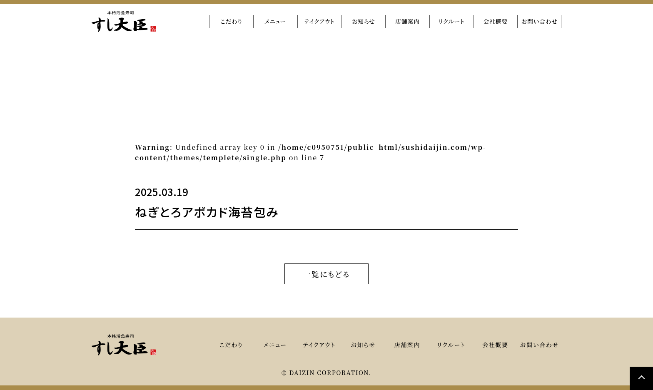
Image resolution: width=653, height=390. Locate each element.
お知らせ (363, 21)
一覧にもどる (326, 273)
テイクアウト (319, 21)
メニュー (275, 21)
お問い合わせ (539, 21)
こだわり (231, 21)
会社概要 (495, 21)
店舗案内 (407, 21)
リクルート (452, 21)
